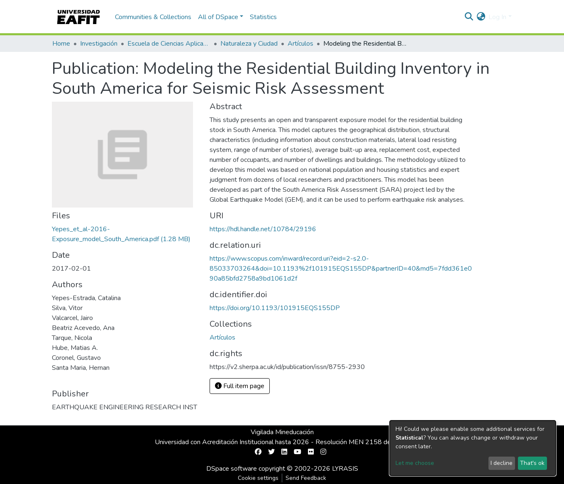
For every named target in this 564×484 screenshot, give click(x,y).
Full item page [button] (239, 386)
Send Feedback (306, 478)
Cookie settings (258, 478)
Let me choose (415, 463)
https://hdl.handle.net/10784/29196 (263, 229)
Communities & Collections (153, 17)
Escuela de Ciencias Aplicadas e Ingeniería (168, 43)
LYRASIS (345, 468)
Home (61, 43)
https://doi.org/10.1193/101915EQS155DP (275, 308)
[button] (481, 17)
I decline (502, 463)
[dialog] (473, 448)
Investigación (98, 43)
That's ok (532, 463)
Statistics (263, 17)
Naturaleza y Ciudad (249, 43)
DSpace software (231, 468)
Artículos (300, 43)
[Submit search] (469, 17)
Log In (497, 17)
